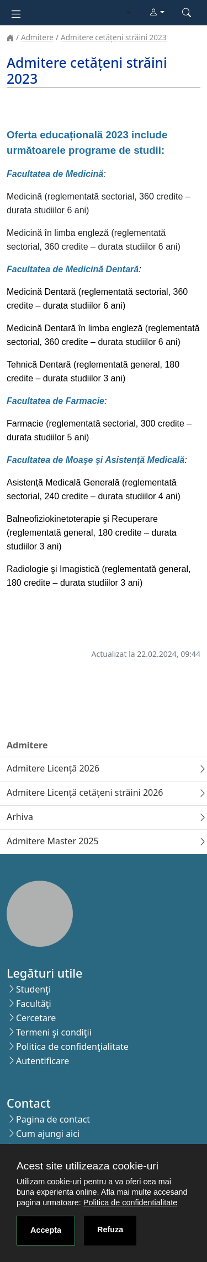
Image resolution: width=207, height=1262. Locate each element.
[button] (156, 12)
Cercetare (36, 1018)
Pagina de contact (53, 1119)
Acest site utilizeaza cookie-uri (87, 1166)
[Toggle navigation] (16, 13)
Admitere (37, 37)
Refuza (110, 1229)
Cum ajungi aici (47, 1134)
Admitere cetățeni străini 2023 (114, 37)
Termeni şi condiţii (54, 1032)
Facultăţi (33, 1003)
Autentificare (42, 1061)
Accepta (45, 1230)
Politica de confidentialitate (130, 1202)
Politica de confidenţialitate (72, 1046)
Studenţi (33, 989)
